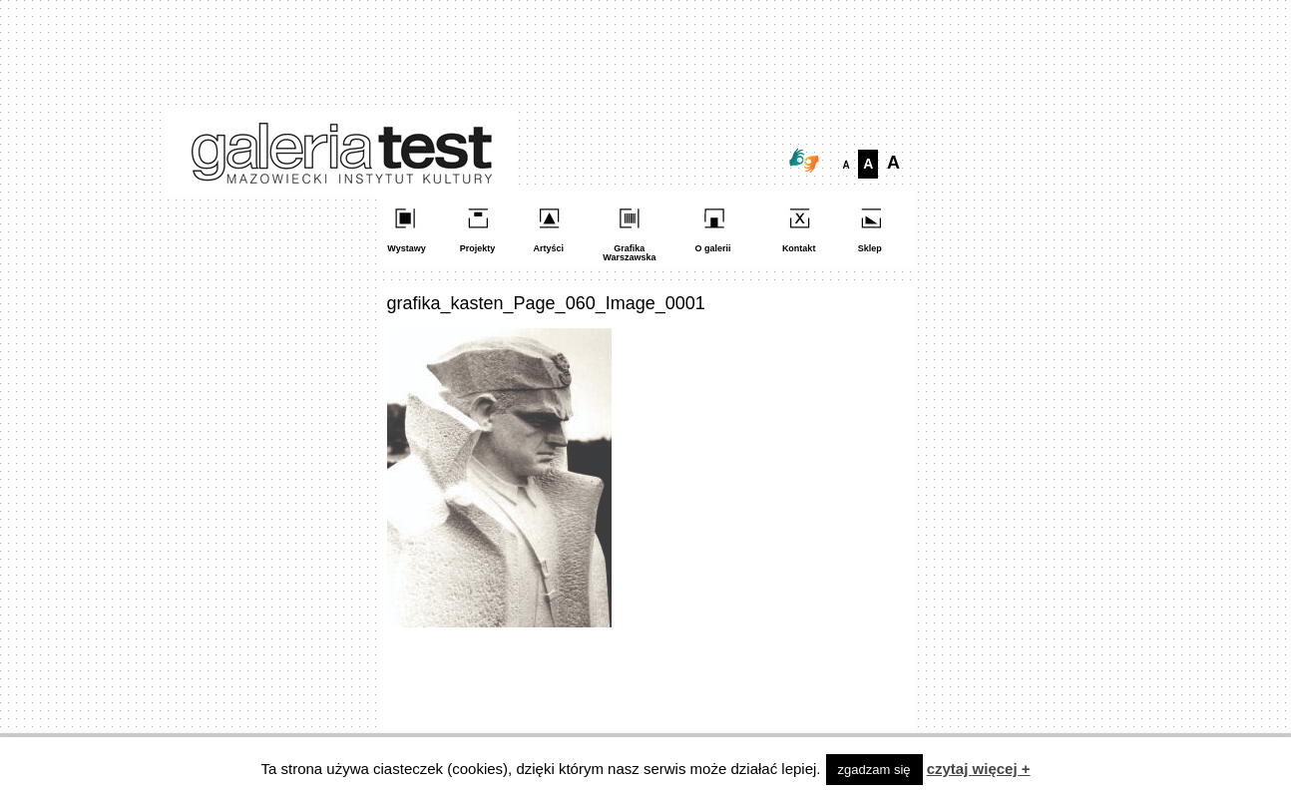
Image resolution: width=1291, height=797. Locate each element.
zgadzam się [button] (874, 769)
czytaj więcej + (979, 768)
